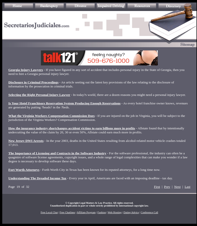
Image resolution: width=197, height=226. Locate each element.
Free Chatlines (67, 212)
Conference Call (149, 212)
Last (187, 187)
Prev (167, 187)
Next (177, 187)
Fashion (101, 212)
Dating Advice (131, 212)
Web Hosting (115, 212)
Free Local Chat (49, 212)
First (157, 187)
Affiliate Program (86, 212)
